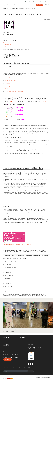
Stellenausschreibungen (8, 426)
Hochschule (11, 8)
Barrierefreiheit (47, 454)
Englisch (48, 412)
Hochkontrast (36, 1)
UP (26, 457)
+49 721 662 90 (30, 419)
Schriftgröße (45, 1)
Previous (46, 374)
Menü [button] (47, 4)
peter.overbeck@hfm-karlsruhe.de (11, 36)
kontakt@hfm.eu (31, 420)
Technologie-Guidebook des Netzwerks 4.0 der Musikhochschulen (17, 319)
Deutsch (44, 412)
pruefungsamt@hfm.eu (32, 423)
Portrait (16, 8)
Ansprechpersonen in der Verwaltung (10, 428)
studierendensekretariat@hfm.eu (34, 421)
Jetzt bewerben (40, 4)
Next (49, 374)
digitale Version (13, 101)
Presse (4, 427)
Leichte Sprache (29, 1)
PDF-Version (43, 101)
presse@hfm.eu (31, 424)
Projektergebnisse (7, 44)
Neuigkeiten (6, 46)
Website (5, 42)
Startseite (5, 8)
